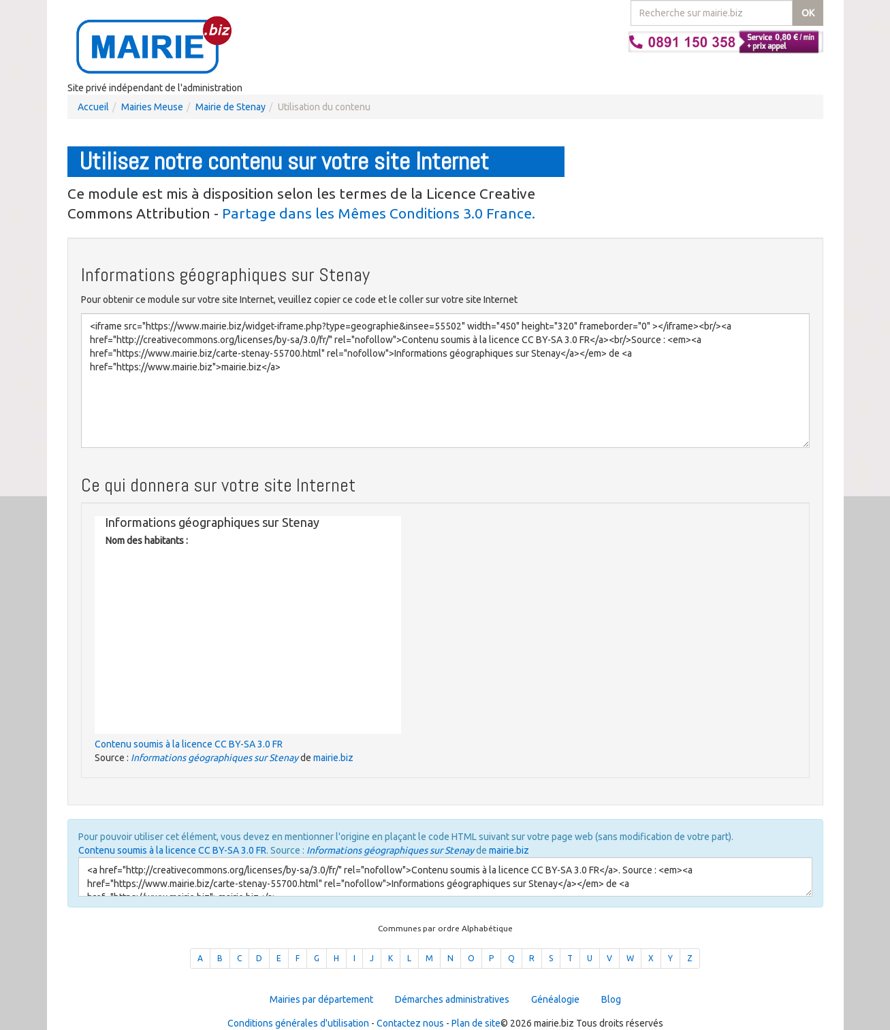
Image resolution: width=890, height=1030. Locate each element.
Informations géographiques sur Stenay (214, 757)
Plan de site (475, 1023)
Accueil (93, 106)
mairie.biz (333, 757)
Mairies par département (321, 999)
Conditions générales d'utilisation (298, 1023)
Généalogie (555, 999)
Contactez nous (410, 1023)
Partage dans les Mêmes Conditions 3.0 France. (378, 213)
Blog (611, 999)
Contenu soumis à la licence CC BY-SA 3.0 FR (189, 744)
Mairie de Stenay (230, 106)
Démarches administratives (452, 999)
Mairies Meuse (152, 106)
